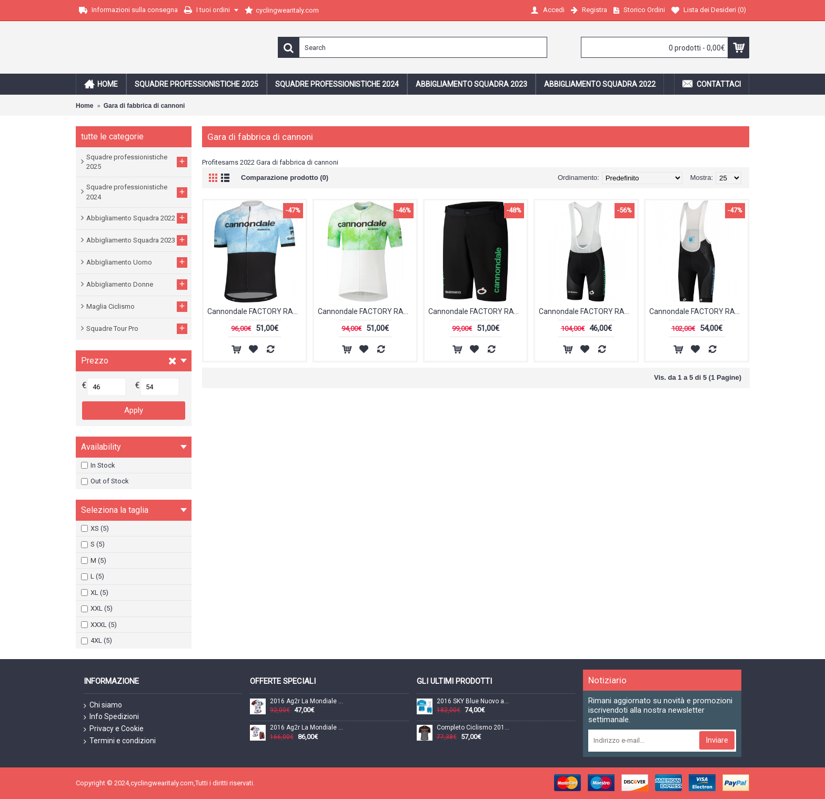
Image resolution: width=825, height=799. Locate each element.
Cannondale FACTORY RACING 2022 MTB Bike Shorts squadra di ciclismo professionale (477, 311)
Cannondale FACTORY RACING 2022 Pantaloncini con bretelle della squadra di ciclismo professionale (588, 311)
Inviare (717, 740)
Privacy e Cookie (114, 729)
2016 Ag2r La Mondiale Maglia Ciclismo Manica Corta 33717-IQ (307, 701)
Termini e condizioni (120, 741)
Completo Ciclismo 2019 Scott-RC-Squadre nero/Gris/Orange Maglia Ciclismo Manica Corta (474, 727)
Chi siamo (103, 705)
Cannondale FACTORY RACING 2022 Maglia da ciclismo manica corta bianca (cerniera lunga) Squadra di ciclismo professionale (367, 311)
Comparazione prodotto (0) (284, 177)
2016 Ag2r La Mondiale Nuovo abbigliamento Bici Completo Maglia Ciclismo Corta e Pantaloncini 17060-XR (307, 727)
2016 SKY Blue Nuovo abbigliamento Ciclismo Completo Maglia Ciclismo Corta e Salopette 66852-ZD (474, 701)
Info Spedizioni (111, 717)
